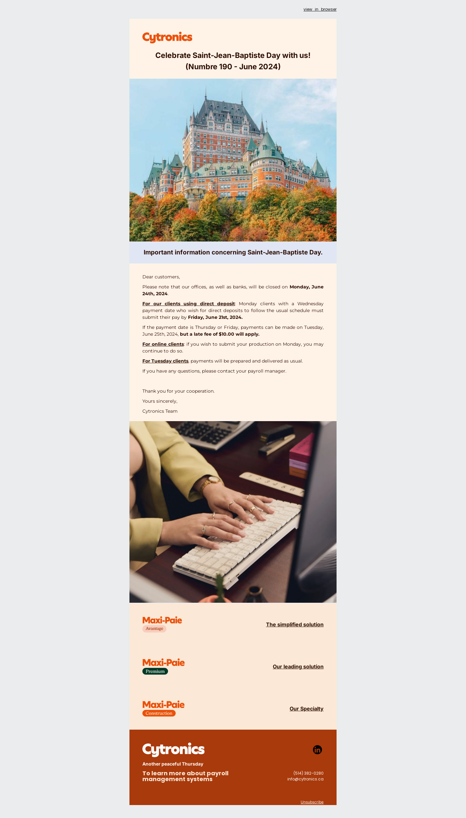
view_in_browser (320, 9)
